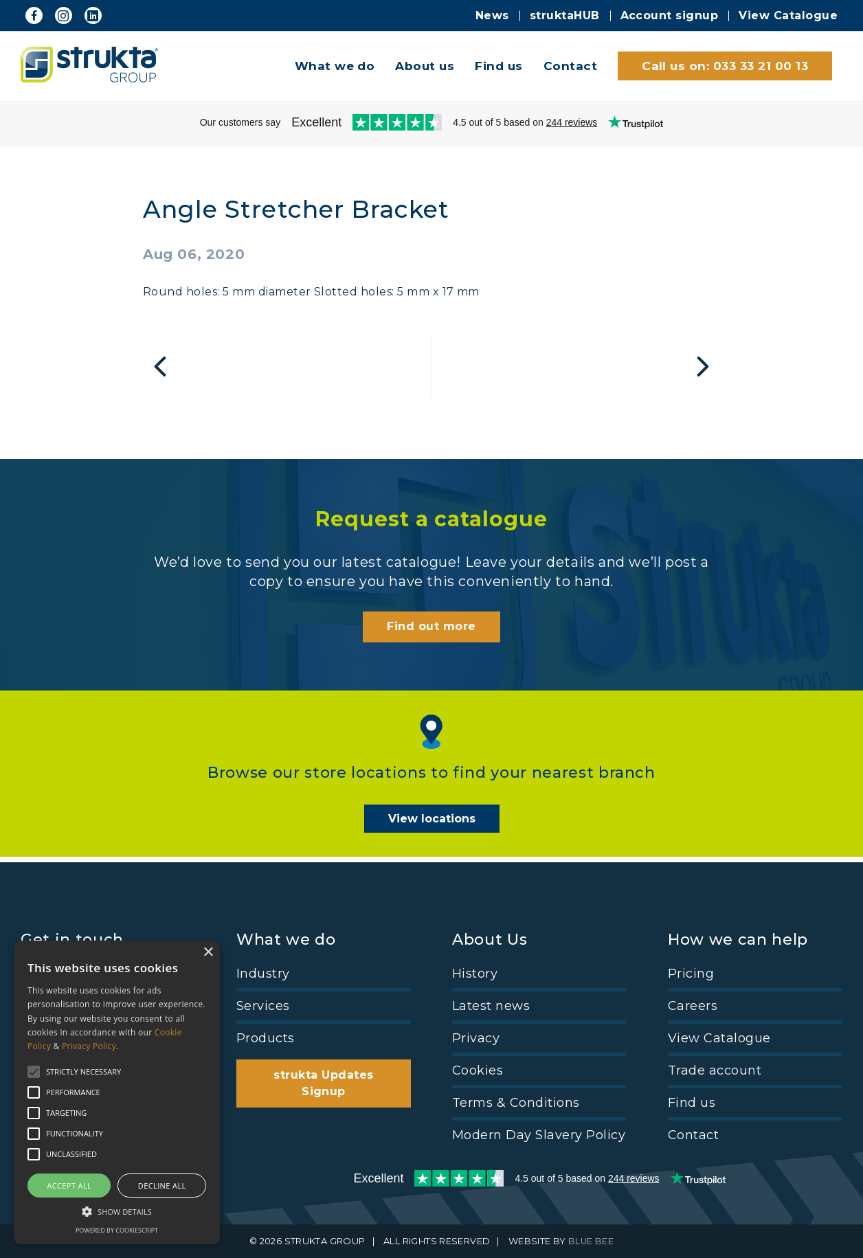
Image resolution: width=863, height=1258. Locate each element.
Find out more (431, 631)
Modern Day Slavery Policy (538, 1135)
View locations (431, 824)
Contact (570, 66)
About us (424, 66)
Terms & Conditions (516, 1102)
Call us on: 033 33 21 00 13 (725, 66)
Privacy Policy (89, 1046)
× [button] (208, 952)
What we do (335, 66)
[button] (116, 1210)
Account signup (669, 15)
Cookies (477, 1070)
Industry (263, 973)
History (474, 973)
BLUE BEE (591, 1241)
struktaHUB (565, 15)
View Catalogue (788, 15)
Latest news (491, 1005)
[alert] (117, 1092)
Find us (498, 66)
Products (265, 1038)
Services (263, 1005)
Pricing (691, 973)
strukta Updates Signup (323, 1083)
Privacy (476, 1038)
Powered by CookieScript (117, 1230)
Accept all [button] (69, 1185)
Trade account (714, 1070)
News (492, 15)
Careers (692, 1005)
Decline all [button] (162, 1185)
